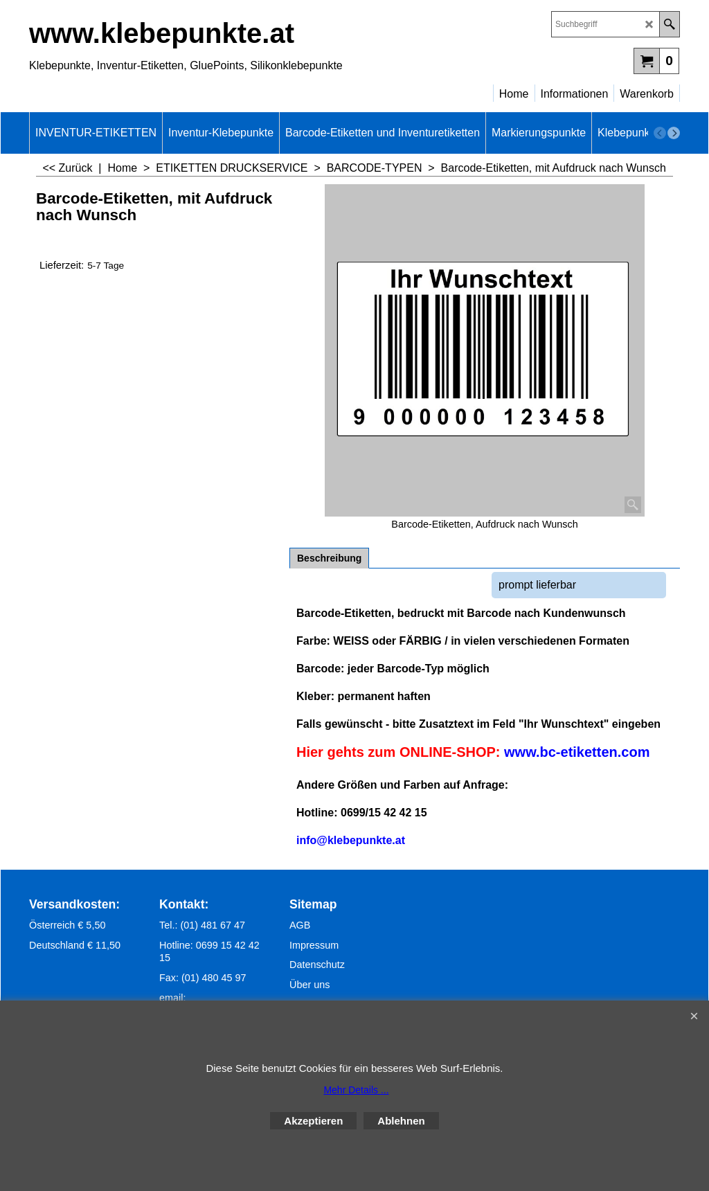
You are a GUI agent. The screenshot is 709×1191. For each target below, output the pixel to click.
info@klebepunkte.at (350, 840)
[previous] (660, 133)
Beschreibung (329, 558)
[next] (673, 133)
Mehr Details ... (355, 1089)
